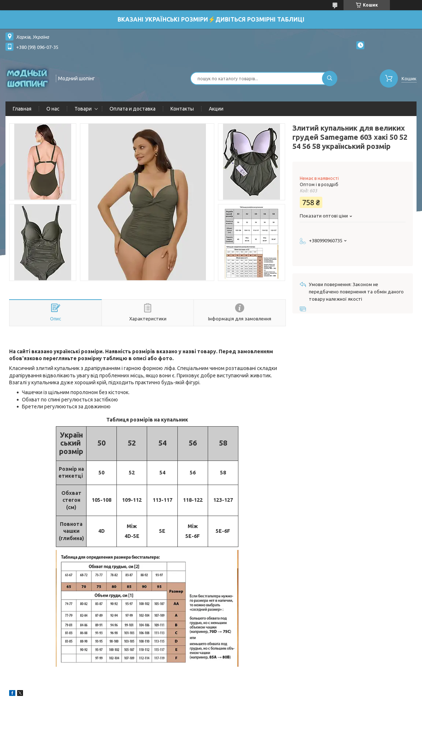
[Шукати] (329, 78)
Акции (216, 108)
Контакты (182, 108)
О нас (53, 108)
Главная (22, 108)
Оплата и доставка (133, 108)
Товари (83, 108)
